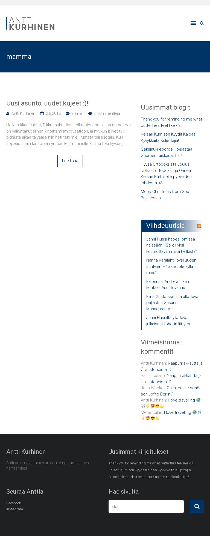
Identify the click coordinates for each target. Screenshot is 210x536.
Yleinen (77, 113)
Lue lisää (70, 160)
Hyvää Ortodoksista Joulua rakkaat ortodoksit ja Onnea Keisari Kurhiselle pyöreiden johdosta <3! (166, 173)
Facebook (13, 503)
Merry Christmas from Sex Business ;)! (165, 194)
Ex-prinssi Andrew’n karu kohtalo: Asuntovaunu (168, 284)
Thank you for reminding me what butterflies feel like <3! (171, 122)
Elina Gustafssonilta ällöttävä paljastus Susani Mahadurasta (172, 302)
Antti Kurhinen (23, 113)
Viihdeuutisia (165, 226)
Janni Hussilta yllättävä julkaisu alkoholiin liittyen (168, 320)
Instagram (14, 509)
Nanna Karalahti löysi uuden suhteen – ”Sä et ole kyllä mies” (171, 266)
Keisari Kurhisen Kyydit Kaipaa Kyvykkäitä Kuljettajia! (168, 137)
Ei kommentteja (107, 113)
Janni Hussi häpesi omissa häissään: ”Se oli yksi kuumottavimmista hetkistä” (171, 245)
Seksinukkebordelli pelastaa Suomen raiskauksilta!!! (166, 152)
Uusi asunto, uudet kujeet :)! (47, 103)
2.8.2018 (53, 113)
